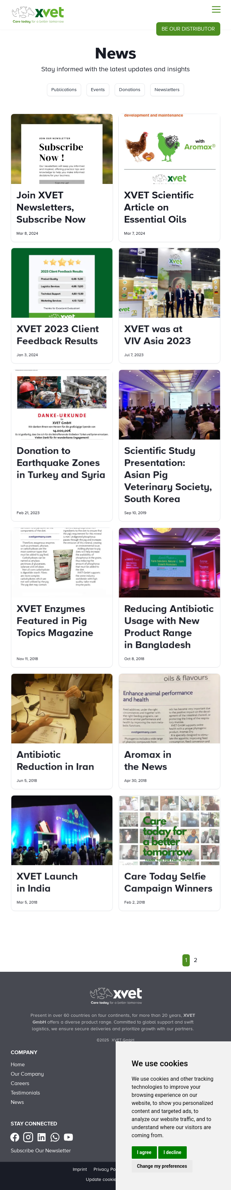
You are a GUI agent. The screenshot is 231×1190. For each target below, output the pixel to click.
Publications (64, 89)
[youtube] (68, 1137)
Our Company (27, 1074)
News (17, 1102)
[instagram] (28, 1137)
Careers (20, 1083)
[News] (37, 15)
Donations (129, 89)
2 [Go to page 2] (195, 960)
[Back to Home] (115, 996)
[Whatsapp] (55, 1137)
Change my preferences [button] (162, 1166)
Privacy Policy (108, 1169)
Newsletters (167, 89)
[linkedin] (41, 1137)
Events (98, 89)
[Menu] (216, 9)
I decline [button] (172, 1152)
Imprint (80, 1169)
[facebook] (14, 1137)
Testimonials (25, 1093)
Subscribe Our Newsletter (41, 1150)
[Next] (205, 960)
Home (18, 1064)
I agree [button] (144, 1152)
